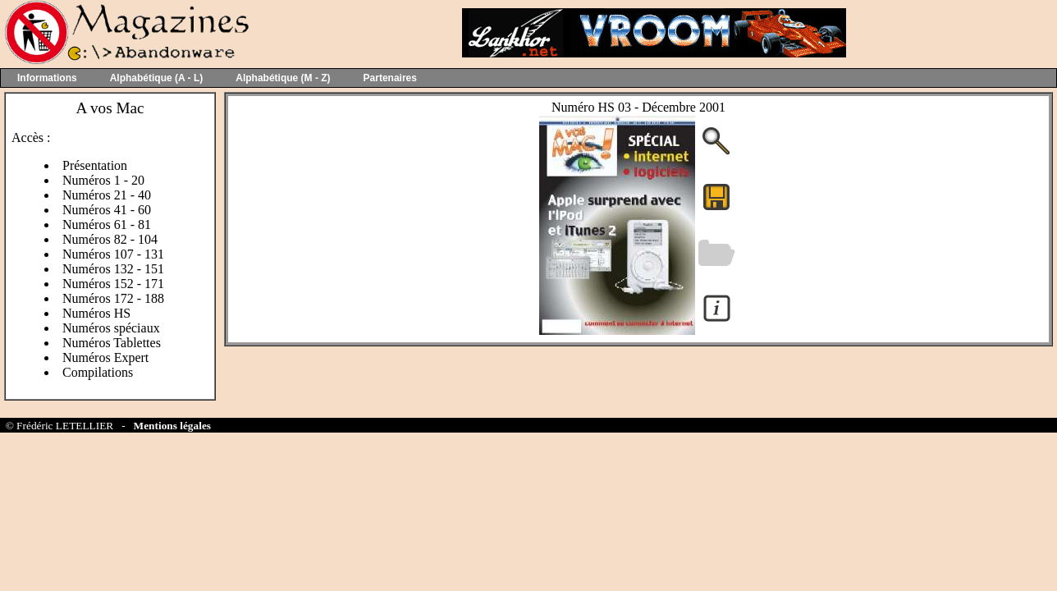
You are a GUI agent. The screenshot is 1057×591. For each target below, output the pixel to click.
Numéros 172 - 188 (113, 298)
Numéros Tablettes (111, 343)
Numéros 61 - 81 (106, 224)
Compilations (97, 372)
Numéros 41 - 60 (106, 210)
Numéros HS (96, 313)
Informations (47, 78)
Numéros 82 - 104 (110, 239)
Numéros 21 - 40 (106, 195)
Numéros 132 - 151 (113, 269)
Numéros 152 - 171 (113, 284)
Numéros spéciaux (111, 328)
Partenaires (390, 78)
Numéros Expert (105, 357)
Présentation (94, 165)
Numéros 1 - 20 (103, 180)
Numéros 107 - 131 (113, 254)
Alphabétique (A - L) (157, 78)
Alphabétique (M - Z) (283, 78)
